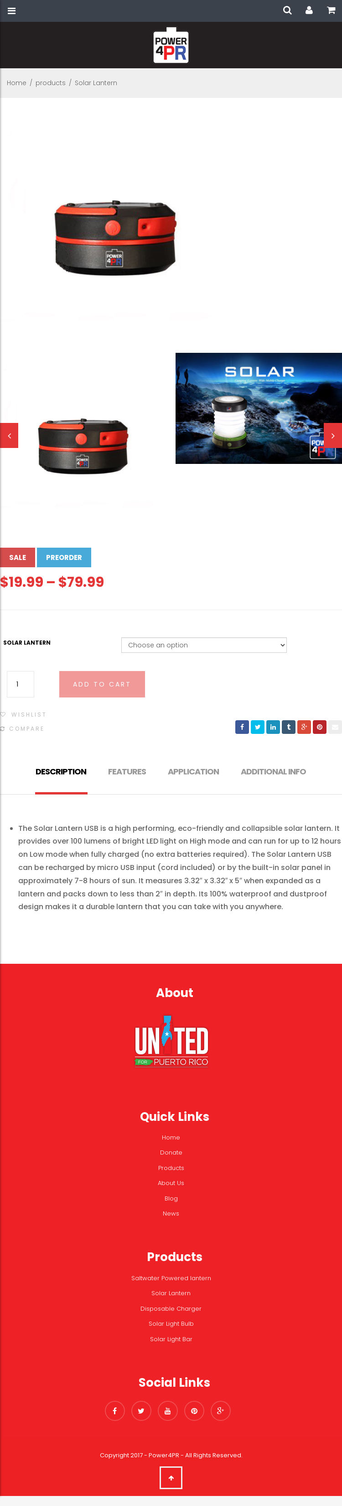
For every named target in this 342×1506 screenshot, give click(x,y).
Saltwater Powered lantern (171, 1278)
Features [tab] (127, 771)
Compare (27, 729)
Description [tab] (61, 771)
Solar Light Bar (171, 1339)
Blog (171, 1198)
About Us (171, 1183)
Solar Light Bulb (171, 1323)
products (51, 82)
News (171, 1213)
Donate (171, 1152)
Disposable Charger (171, 1308)
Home (16, 82)
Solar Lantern (27, 642)
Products (171, 1168)
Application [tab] (193, 771)
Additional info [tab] (273, 771)
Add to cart (102, 684)
